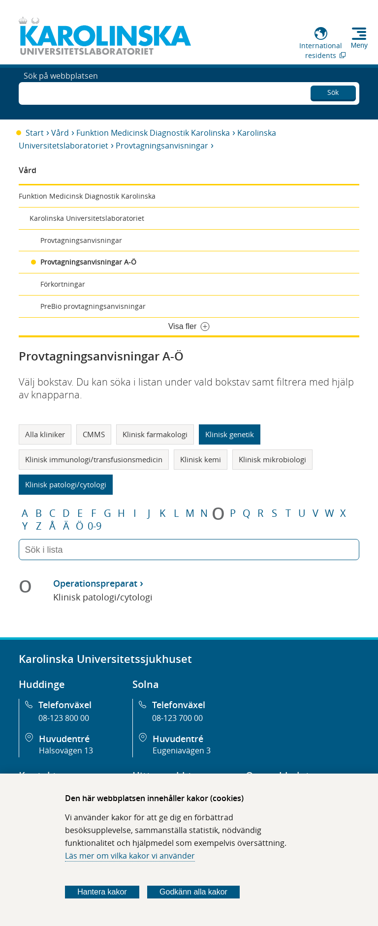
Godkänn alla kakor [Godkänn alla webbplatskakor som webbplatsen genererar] (193, 892)
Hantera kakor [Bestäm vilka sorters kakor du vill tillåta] (102, 892)
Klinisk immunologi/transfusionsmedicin (93, 459)
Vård (60, 132)
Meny (359, 45)
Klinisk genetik (229, 434)
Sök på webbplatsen (61, 92)
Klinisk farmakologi (155, 434)
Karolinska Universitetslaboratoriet (87, 218)
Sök (333, 90)
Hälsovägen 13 (66, 750)
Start (35, 132)
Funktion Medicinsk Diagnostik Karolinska (153, 132)
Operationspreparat (95, 583)
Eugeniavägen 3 (182, 750)
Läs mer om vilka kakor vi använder (130, 855)
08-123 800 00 (63, 718)
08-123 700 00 (177, 718)
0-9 (94, 526)
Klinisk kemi (200, 459)
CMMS (94, 434)
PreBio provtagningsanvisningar (93, 306)
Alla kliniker (45, 434)
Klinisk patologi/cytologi (65, 484)
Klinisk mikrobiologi (272, 459)
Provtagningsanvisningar (162, 145)
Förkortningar (62, 284)
